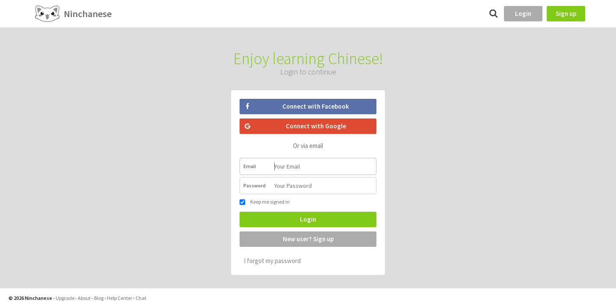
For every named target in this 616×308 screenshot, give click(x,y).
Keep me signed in (265, 201)
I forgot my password (272, 261)
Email (249, 166)
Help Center (119, 298)
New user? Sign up (308, 239)
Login (523, 13)
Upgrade (65, 298)
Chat (141, 298)
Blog (99, 298)
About (84, 298)
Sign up (566, 13)
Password (254, 185)
